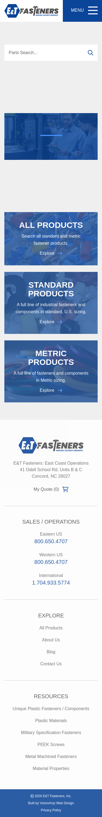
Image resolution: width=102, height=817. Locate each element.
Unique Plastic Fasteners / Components (51, 708)
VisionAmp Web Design (57, 803)
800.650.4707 (50, 541)
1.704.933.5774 (51, 582)
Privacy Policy (51, 810)
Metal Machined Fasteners (51, 756)
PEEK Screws (51, 744)
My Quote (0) (51, 489)
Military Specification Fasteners (51, 732)
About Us (51, 640)
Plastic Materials (51, 720)
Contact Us (51, 663)
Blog (51, 652)
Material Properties (51, 768)
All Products (51, 628)
